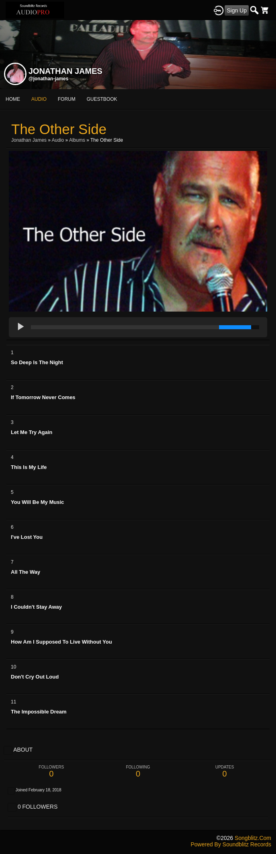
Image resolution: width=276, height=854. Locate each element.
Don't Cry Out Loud (35, 677)
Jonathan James (29, 140)
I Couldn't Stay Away (36, 607)
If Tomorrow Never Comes (43, 397)
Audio (58, 140)
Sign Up (237, 10)
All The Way (25, 572)
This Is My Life (29, 467)
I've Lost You (27, 537)
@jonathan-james (48, 79)
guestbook (102, 99)
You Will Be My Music (37, 502)
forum (66, 99)
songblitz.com (253, 838)
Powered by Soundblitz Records (231, 844)
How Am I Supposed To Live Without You (61, 642)
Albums (77, 140)
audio (39, 99)
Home (13, 99)
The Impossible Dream (39, 712)
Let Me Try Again (32, 432)
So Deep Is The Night (37, 362)
